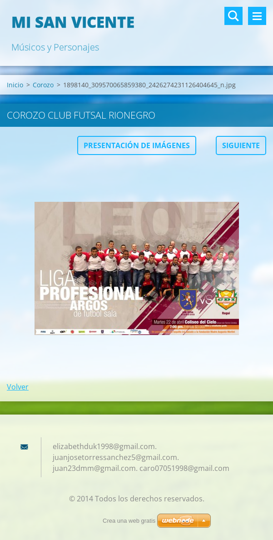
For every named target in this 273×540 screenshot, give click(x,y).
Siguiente (241, 145)
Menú (257, 16)
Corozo (43, 84)
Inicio (15, 84)
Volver (18, 387)
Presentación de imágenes (137, 145)
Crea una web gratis (129, 520)
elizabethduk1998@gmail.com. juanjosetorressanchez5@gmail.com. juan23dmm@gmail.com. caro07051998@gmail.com (141, 457)
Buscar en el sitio (233, 16)
